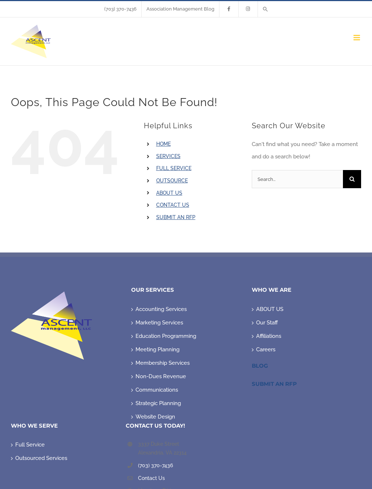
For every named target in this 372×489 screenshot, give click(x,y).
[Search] (352, 179)
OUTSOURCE (172, 180)
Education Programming (166, 336)
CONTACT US (172, 205)
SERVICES (168, 156)
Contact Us (151, 478)
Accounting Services (161, 309)
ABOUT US (169, 193)
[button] (265, 9)
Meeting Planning (157, 349)
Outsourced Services (41, 458)
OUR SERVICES (152, 289)
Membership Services (163, 363)
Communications (157, 390)
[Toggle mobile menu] (357, 37)
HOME (163, 144)
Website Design (155, 416)
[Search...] (297, 179)
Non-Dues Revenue (161, 376)
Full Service (30, 444)
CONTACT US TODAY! (155, 425)
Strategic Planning (158, 403)
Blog (260, 365)
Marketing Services (159, 322)
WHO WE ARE (271, 289)
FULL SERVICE (173, 168)
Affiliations (268, 336)
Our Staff (267, 322)
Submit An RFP (274, 383)
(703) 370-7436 (155, 465)
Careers (265, 349)
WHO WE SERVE (34, 425)
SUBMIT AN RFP (175, 217)
